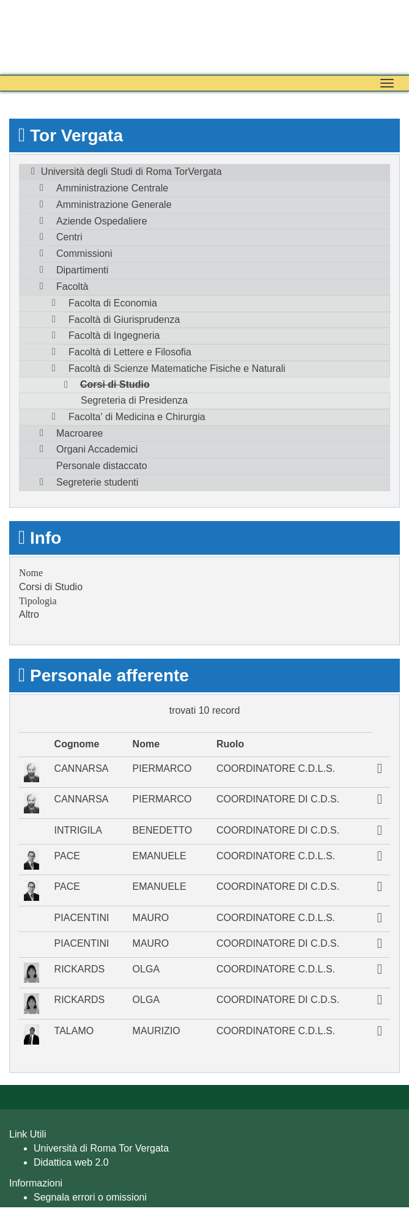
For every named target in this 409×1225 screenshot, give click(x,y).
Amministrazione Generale (114, 204)
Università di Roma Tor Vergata (101, 1148)
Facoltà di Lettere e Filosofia (129, 352)
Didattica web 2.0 (71, 1162)
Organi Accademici (97, 449)
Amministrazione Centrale (112, 188)
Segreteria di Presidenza (134, 400)
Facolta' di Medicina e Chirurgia (136, 417)
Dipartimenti (82, 270)
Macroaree (79, 433)
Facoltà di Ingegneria (114, 335)
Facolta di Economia (112, 303)
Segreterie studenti (97, 482)
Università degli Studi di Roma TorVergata (131, 171)
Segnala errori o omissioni (90, 1197)
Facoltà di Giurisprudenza (124, 319)
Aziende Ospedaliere (101, 221)
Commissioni (84, 253)
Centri (69, 237)
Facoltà (72, 286)
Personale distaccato (101, 466)
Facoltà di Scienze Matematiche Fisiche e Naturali (177, 368)
